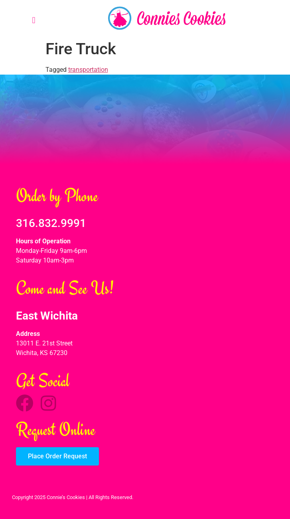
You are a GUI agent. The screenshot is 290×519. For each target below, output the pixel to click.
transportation (88, 69)
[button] (33, 20)
